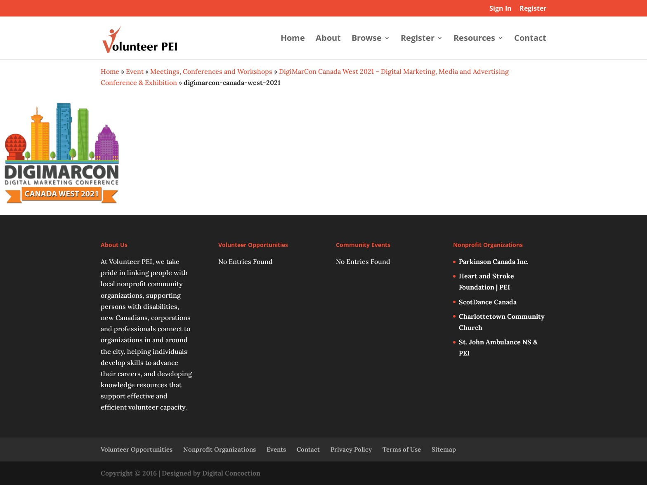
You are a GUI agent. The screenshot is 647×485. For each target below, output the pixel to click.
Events (276, 449)
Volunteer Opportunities (136, 449)
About (328, 39)
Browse (367, 39)
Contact (530, 39)
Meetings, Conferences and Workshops (211, 71)
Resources (474, 39)
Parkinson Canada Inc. (494, 261)
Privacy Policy (351, 449)
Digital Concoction (231, 473)
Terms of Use (402, 449)
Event (135, 71)
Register (532, 9)
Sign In (500, 9)
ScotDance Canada (488, 302)
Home (293, 39)
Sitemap (444, 449)
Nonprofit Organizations (219, 449)
